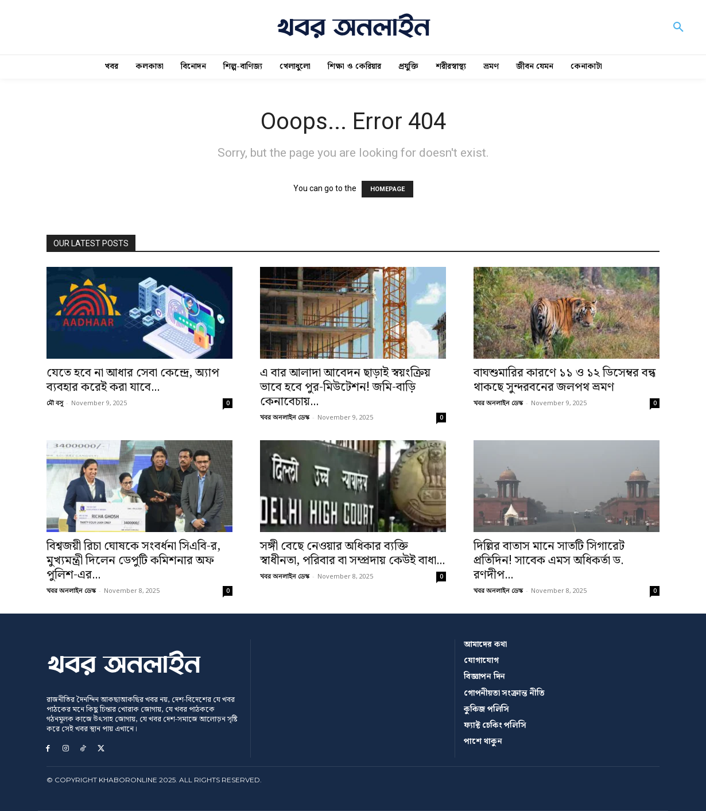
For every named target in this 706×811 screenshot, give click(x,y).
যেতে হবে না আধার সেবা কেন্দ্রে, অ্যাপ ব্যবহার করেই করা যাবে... (132, 380)
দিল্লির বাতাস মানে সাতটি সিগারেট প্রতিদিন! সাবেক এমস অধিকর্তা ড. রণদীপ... (549, 561)
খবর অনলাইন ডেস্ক (284, 417)
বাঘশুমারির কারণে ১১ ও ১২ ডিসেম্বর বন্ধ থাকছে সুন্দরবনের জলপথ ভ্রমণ (564, 380)
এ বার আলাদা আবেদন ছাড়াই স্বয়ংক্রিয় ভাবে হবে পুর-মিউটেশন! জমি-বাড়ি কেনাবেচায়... (345, 387)
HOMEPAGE (387, 189)
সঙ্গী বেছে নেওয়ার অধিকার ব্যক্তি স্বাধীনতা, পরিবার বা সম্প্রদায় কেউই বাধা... (352, 554)
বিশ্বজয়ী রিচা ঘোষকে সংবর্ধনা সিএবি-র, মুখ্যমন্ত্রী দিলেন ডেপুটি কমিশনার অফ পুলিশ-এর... (133, 561)
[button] (678, 27)
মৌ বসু (54, 402)
